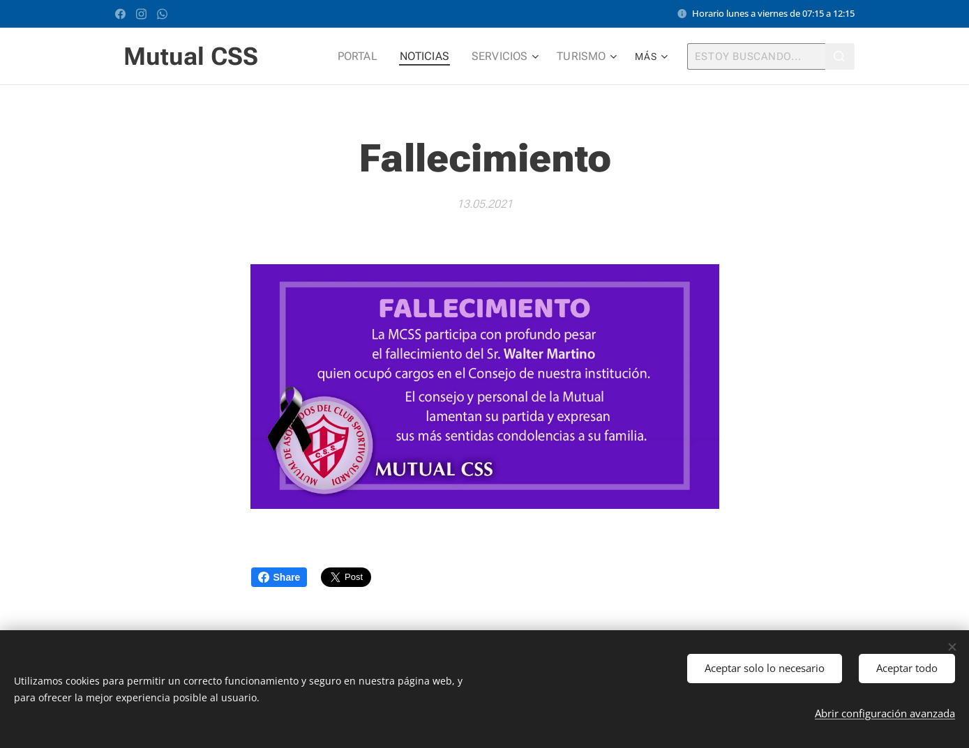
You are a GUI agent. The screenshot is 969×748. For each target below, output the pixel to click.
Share (279, 577)
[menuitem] (371, 56)
